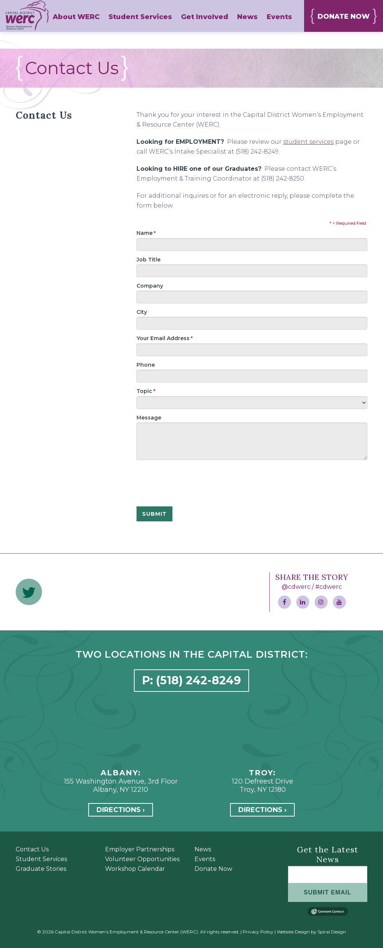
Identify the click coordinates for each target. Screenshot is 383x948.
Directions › (120, 810)
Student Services (41, 859)
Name (146, 233)
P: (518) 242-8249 (191, 680)
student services (308, 141)
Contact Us (32, 849)
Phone (146, 364)
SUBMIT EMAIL (328, 892)
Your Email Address (165, 338)
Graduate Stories (41, 868)
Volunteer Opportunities (142, 859)
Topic (146, 391)
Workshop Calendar (135, 868)
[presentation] (193, 478)
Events (204, 859)
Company (150, 285)
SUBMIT (154, 514)
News (202, 849)
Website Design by (296, 932)
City (142, 312)
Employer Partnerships (139, 849)
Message (149, 417)
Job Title (148, 259)
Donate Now (213, 868)
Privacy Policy (258, 932)
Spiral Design (332, 932)
